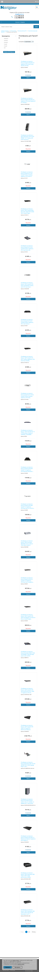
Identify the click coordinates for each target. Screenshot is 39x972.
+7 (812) (19, 16)
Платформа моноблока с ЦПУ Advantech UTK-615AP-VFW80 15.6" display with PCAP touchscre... (27, 137)
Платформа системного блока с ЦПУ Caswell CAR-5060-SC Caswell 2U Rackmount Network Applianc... (27, 727)
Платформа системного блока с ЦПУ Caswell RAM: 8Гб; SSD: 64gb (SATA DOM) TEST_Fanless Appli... (27, 211)
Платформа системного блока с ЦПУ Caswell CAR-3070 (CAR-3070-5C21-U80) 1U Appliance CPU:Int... (27, 690)
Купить (28, 77)
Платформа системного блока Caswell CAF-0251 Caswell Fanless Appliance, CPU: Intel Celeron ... (27, 322)
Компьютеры (13, 30)
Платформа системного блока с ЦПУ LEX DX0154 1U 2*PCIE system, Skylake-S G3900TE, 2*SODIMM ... (28, 432)
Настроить (17, 967)
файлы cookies (16, 960)
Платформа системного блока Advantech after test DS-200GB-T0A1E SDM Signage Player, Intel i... (28, 764)
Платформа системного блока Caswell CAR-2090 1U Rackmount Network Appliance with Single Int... (28, 838)
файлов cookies (21, 964)
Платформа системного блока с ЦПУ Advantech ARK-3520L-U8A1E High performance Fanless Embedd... (28, 875)
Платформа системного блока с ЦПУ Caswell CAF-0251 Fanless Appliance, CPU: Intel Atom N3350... (28, 358)
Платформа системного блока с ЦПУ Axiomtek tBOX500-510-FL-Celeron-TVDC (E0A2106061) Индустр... (27, 543)
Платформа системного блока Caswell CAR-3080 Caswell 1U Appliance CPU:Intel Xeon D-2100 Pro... (27, 506)
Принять (7, 967)
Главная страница (5, 30)
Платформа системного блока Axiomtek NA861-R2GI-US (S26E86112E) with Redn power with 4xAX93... (28, 654)
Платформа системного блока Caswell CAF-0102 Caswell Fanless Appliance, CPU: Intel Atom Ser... (27, 248)
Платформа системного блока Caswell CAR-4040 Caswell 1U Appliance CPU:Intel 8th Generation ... (27, 469)
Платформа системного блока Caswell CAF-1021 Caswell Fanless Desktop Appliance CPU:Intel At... (27, 174)
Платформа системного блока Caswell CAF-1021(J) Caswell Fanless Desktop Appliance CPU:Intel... (27, 395)
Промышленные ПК (22, 30)
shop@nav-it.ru (19, 14)
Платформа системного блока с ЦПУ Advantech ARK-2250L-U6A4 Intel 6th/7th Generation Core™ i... (28, 912)
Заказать (28, 151)
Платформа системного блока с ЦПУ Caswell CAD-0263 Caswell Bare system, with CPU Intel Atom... (27, 285)
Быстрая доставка (29, 970)
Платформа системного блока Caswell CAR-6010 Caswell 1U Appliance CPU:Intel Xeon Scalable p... (27, 580)
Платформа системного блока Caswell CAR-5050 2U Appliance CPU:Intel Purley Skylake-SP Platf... (27, 63)
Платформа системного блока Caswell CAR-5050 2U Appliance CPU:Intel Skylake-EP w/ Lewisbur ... (28, 100)
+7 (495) (19, 17)
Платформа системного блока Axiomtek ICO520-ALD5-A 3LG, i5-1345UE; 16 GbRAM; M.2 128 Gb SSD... (27, 801)
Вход (38, 1)
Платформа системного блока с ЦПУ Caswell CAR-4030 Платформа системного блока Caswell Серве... (28, 617)
